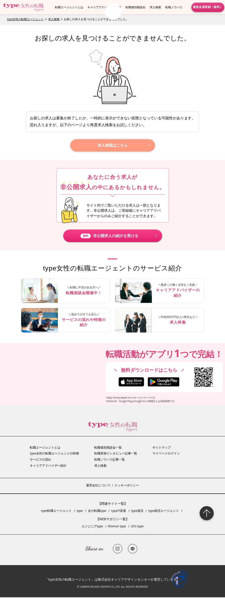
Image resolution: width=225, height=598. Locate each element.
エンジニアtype (92, 527)
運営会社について (98, 486)
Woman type (117, 527)
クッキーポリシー (126, 486)
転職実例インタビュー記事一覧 (115, 454)
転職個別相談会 (135, 7)
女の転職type (97, 511)
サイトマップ (161, 448)
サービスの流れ (40, 460)
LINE (132, 549)
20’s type (137, 527)
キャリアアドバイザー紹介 (104, 7)
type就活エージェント (163, 511)
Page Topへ (207, 513)
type (80, 511)
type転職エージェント (56, 511)
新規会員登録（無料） (208, 7)
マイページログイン (166, 454)
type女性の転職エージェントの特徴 (54, 454)
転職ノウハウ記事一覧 (109, 460)
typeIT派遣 (118, 511)
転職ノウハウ (173, 7)
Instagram (117, 549)
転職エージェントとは (69, 7)
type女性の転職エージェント (25, 19)
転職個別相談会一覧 (108, 448)
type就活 (137, 511)
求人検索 (155, 7)
